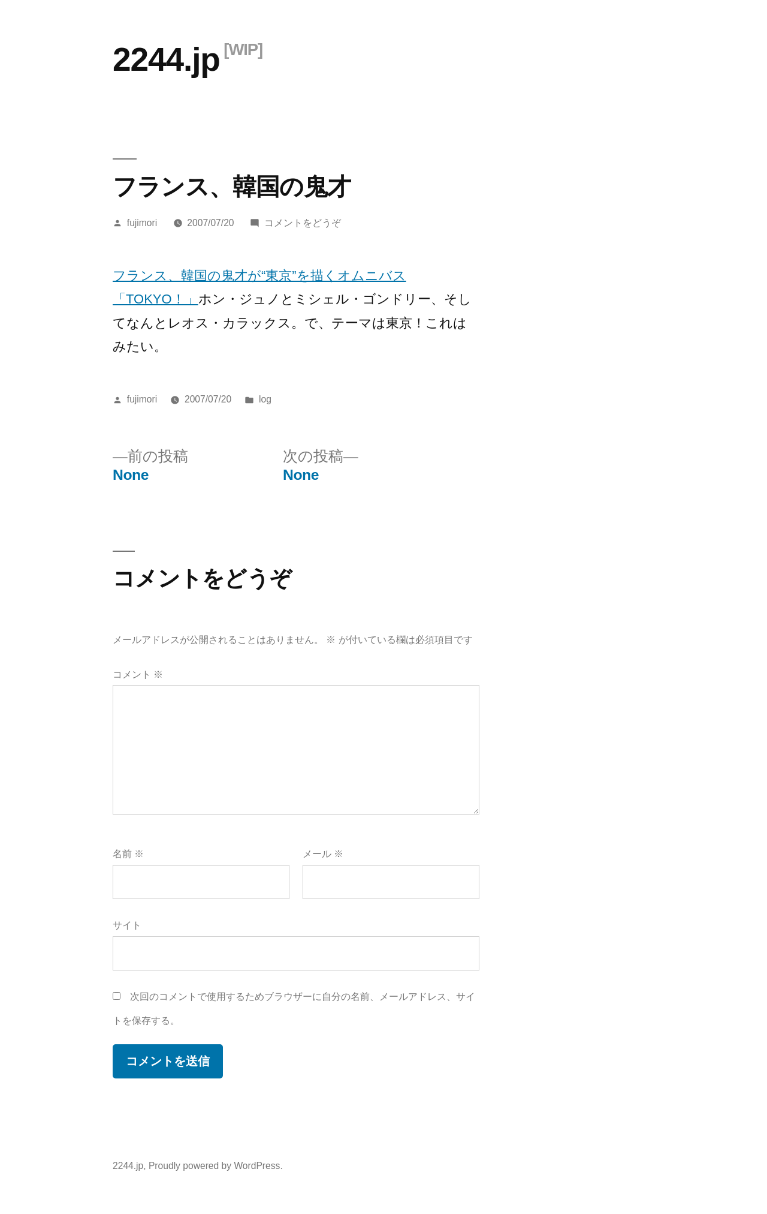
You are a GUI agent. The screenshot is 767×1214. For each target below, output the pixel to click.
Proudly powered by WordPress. (216, 1166)
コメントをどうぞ (302, 223)
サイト (127, 925)
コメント (138, 674)
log (265, 399)
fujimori (142, 223)
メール (323, 854)
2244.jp (166, 59)
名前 (128, 854)
